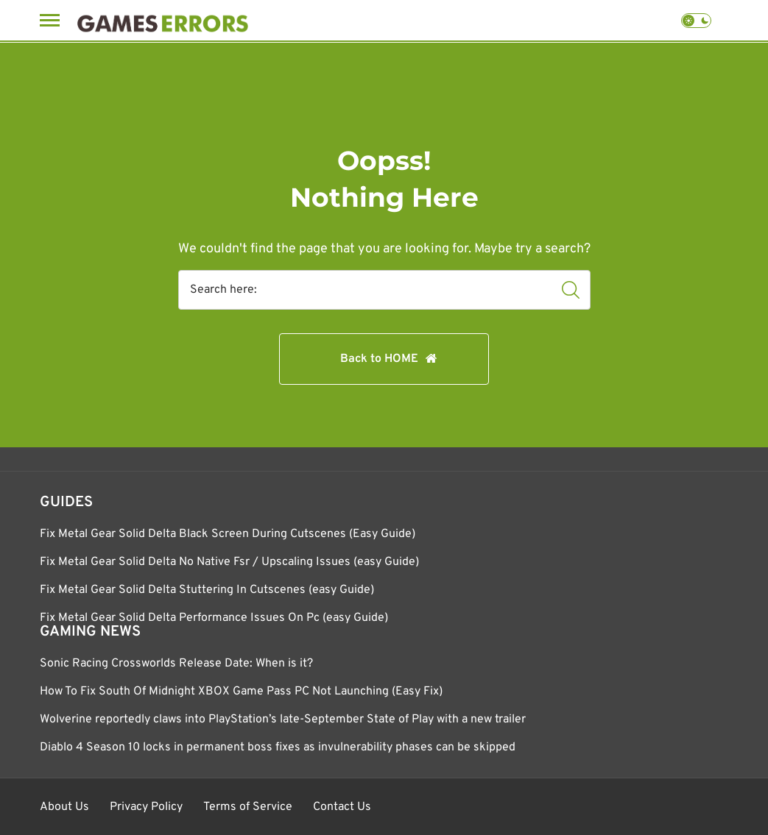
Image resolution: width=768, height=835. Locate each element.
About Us (64, 807)
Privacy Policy (146, 807)
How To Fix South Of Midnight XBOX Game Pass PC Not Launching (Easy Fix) (241, 691)
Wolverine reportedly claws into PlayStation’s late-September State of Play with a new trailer (283, 719)
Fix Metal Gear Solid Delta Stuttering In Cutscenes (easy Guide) (207, 590)
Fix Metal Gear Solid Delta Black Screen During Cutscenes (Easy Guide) (227, 534)
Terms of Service (247, 807)
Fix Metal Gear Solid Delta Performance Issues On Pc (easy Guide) (214, 618)
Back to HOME (379, 359)
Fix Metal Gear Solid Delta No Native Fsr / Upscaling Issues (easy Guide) (229, 562)
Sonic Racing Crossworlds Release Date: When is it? (176, 663)
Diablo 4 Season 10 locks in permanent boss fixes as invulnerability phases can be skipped (277, 747)
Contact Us (342, 807)
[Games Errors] (162, 20)
